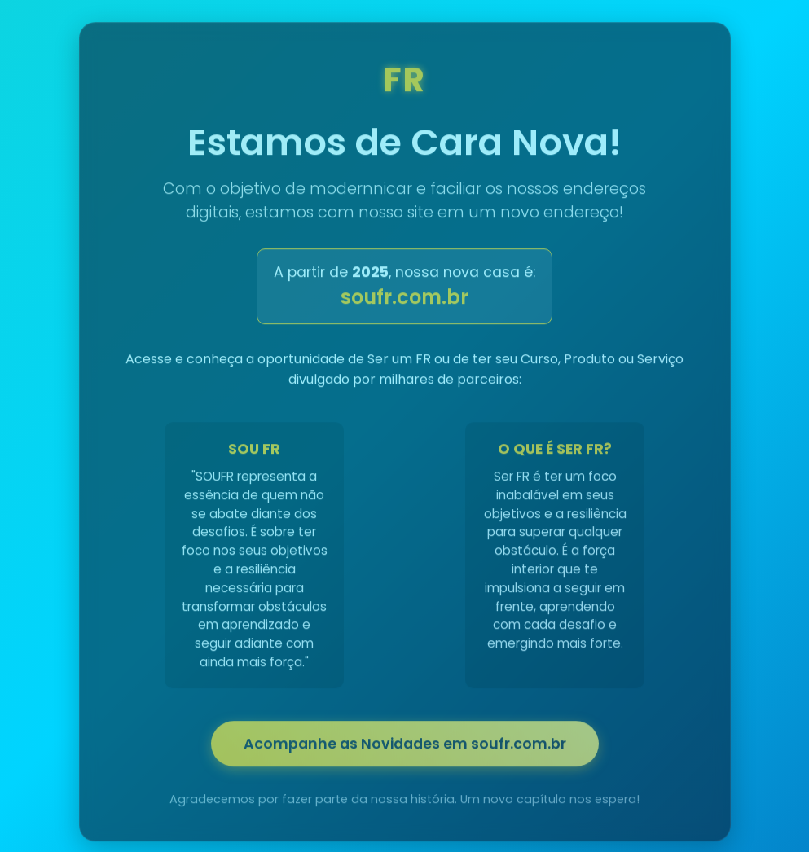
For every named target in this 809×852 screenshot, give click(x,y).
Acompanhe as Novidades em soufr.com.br (405, 747)
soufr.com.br (404, 300)
